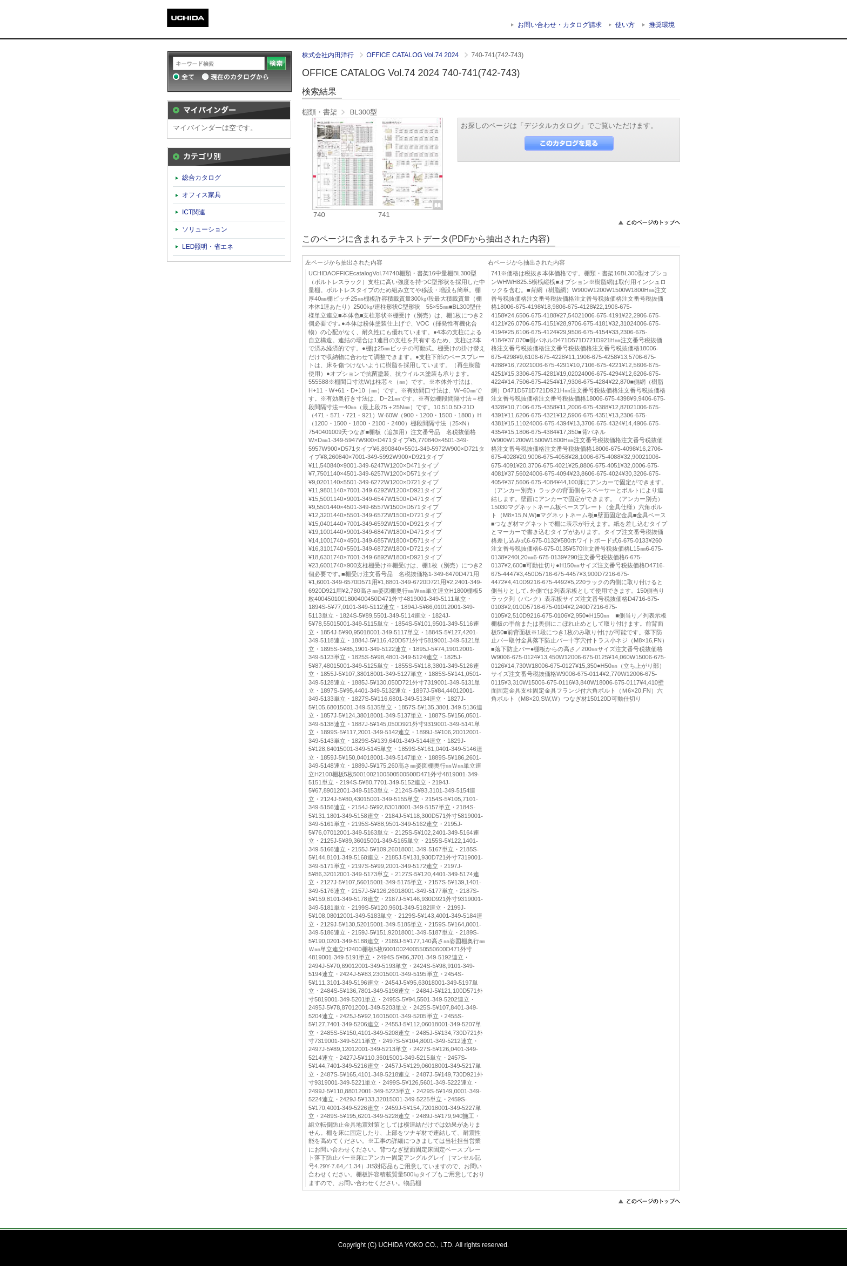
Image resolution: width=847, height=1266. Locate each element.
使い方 (625, 25)
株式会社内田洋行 (328, 55)
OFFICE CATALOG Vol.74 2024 (413, 55)
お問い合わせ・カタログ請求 (559, 25)
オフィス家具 (201, 195)
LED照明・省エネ (208, 247)
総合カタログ (201, 177)
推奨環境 (662, 25)
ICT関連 (193, 212)
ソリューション (204, 229)
